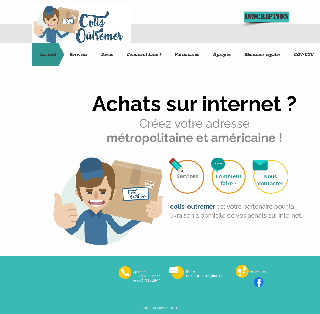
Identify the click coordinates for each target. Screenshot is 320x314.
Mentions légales (107, 300)
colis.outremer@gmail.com (205, 275)
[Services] (187, 177)
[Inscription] (266, 17)
